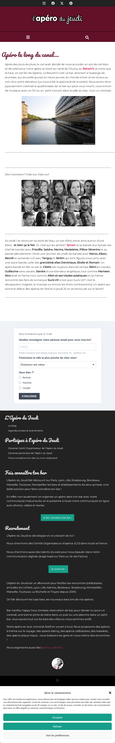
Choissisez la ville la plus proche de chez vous (47, 358)
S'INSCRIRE (29, 396)
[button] (110, 692)
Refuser (57, 726)
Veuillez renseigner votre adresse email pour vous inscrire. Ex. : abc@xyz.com (52, 353)
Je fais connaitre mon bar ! (57, 517)
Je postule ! (58, 568)
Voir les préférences (57, 735)
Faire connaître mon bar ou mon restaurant (33, 458)
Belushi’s (88, 68)
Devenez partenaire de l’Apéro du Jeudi (30, 453)
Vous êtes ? (26, 372)
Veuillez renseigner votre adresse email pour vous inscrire (54, 340)
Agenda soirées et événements (25, 430)
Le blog (12, 425)
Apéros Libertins (51, 647)
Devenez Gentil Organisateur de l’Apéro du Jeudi (35, 448)
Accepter (57, 717)
